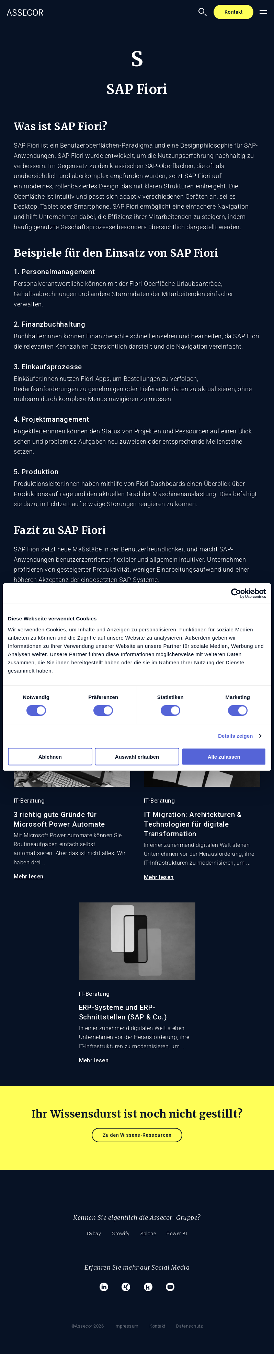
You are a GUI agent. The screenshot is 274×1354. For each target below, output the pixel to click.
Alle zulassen (224, 756)
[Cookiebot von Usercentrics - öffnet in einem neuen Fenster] (236, 593)
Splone (150, 1233)
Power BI (181, 1233)
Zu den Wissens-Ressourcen (137, 1135)
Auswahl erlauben (137, 756)
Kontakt (233, 12)
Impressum (125, 1316)
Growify (119, 1233)
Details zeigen (235, 736)
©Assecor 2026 (85, 1316)
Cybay (89, 1233)
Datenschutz (192, 1316)
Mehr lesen (29, 876)
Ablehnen (50, 756)
